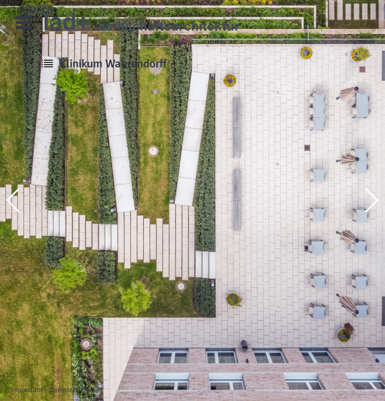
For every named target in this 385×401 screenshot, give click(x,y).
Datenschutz (67, 390)
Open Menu (24, 23)
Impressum (26, 390)
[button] (13, 200)
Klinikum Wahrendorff (113, 63)
